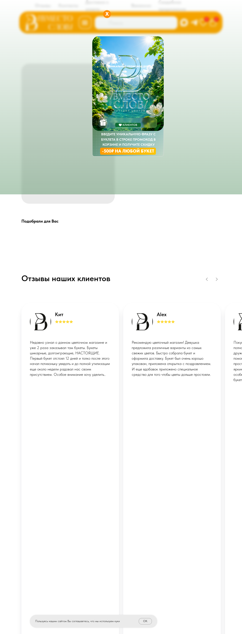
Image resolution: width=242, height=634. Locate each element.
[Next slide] (216, 279)
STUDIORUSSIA (192, 603)
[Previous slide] (207, 279)
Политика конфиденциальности (121, 550)
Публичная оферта (121, 544)
